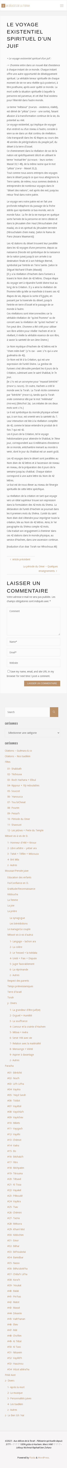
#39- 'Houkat (14, 1285)
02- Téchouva (14, 774)
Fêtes (7, 761)
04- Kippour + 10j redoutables (23, 785)
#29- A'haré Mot (16, 1229)
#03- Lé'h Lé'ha (15, 1083)
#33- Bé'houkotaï (16, 1251)
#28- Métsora (14, 1223)
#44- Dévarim (14, 1313)
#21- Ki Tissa (14, 1184)
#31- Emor (13, 1240)
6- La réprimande (19, 969)
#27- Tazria (13, 1218)
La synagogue (17, 918)
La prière (12, 911)
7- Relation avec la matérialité (25, 1043)
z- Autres (12, 865)
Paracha (9, 1065)
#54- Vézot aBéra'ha (18, 1369)
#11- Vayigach (15, 1128)
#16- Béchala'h (15, 1156)
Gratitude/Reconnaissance (21, 888)
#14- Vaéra (13, 1145)
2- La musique (15, 1392)
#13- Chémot (14, 1139)
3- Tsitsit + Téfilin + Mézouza (23, 853)
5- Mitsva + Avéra (19, 1032)
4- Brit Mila (13, 859)
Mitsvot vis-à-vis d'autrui (20, 934)
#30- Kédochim (15, 1234)
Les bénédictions (19, 923)
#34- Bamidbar (15, 1257)
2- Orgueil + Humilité (21, 1015)
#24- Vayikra (14, 1201)
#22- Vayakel (14, 1190)
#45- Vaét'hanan (16, 1318)
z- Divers (9, 1380)
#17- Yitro (12, 1162)
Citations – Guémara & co (18, 750)
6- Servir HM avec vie (21, 1037)
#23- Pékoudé (15, 1195)
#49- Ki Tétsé (14, 1341)
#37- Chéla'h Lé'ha (17, 1274)
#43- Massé (13, 1307)
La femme (12, 900)
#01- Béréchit (14, 1072)
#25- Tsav (12, 1207)
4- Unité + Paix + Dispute (23, 958)
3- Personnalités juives (19, 1398)
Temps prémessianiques (20, 986)
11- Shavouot (14, 824)
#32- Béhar (13, 1246)
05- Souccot (13, 791)
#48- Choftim (14, 1335)
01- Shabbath (14, 768)
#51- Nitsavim (14, 1352)
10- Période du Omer (18, 819)
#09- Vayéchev (15, 1117)
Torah (10, 997)
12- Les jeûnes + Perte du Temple (25, 830)
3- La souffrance (18, 1021)
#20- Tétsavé (14, 1179)
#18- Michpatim (15, 1167)
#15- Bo (11, 1151)
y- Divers (12, 1003)
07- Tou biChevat (16, 802)
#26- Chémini (14, 1212)
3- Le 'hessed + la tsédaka (23, 952)
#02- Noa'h (13, 1078)
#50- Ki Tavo (14, 1346)
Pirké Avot (10, 1375)
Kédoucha (12, 894)
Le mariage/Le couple (18, 929)
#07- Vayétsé (14, 1106)
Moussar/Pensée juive (16, 870)
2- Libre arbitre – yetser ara (22, 848)
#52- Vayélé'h (14, 1358)
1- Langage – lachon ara (23, 941)
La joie (10, 905)
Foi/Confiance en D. (18, 883)
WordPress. (43, 1457)
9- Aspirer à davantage (22, 1054)
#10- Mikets (13, 1123)
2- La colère (16, 947)
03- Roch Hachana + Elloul (21, 779)
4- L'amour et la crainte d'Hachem (28, 1026)
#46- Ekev (12, 1324)
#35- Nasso (13, 1263)
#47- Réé (12, 1330)
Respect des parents (18, 980)
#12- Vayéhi (13, 1134)
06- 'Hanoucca (15, 796)
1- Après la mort (15, 1387)
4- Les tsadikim (15, 1404)
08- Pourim (13, 807)
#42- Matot (13, 1302)
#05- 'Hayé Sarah (16, 1095)
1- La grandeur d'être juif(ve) (25, 1009)
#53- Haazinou (15, 1363)
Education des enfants (19, 877)
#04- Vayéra (13, 1089)
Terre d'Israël (14, 991)
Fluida (32, 1457)
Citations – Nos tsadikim (17, 756)
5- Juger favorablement (22, 964)
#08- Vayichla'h (15, 1111)
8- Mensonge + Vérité (21, 1049)
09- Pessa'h (13, 813)
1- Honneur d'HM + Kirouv (21, 842)
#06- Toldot (13, 1100)
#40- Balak (13, 1291)
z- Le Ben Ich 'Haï (14, 1415)
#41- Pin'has (14, 1296)
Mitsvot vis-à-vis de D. (16, 836)
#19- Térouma (15, 1173)
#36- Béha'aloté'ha (17, 1268)
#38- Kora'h (13, 1279)
